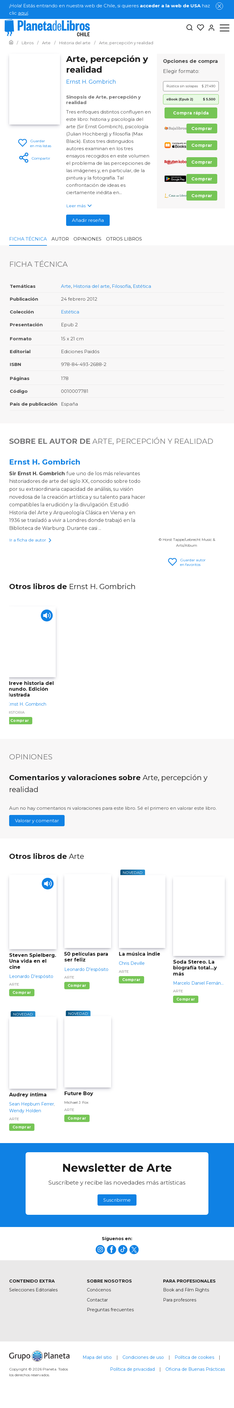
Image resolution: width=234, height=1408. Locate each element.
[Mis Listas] (198, 27)
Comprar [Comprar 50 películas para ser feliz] (77, 990)
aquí (23, 13)
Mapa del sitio (97, 1362)
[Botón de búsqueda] (189, 28)
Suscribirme (117, 1205)
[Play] (46, 621)
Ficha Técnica (28, 239)
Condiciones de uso (143, 1362)
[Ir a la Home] (11, 42)
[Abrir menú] (224, 28)
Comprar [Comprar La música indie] (131, 984)
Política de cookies (194, 1362)
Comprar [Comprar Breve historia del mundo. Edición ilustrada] (19, 725)
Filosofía (121, 286)
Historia (16, 717)
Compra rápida (191, 113)
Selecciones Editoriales (33, 1295)
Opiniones (87, 239)
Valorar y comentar (37, 826)
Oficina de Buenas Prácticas (195, 1374)
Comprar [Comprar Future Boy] (77, 1123)
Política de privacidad (132, 1374)
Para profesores (179, 1305)
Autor (60, 239)
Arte (66, 286)
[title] (100, 1254)
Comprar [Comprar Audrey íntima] (21, 1132)
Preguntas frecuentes (110, 1315)
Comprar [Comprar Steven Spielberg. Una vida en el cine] (21, 997)
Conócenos (99, 1295)
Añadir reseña (88, 220)
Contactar (97, 1305)
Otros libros (124, 239)
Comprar (201, 128)
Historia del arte (91, 286)
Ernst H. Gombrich (44, 462)
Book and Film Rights (186, 1295)
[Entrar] (209, 27)
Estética (142, 286)
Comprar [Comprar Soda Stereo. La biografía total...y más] (185, 1004)
